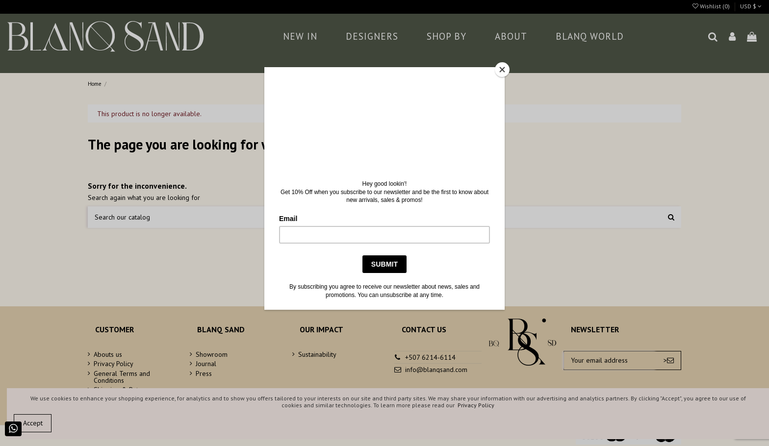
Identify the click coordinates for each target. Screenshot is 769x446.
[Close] (502, 69)
